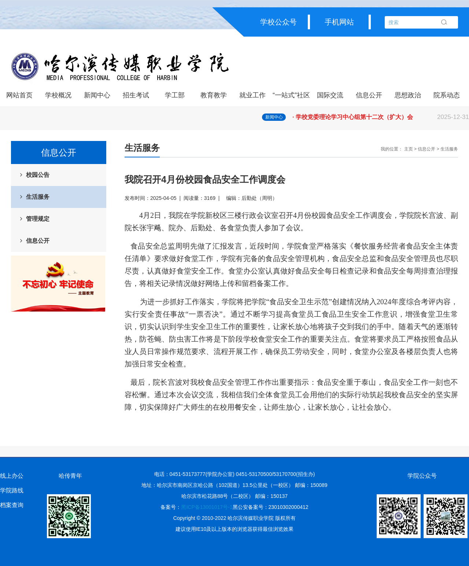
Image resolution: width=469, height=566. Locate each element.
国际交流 (330, 95)
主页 (408, 149)
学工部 (175, 95)
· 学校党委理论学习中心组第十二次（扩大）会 (380, 117)
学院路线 (11, 490)
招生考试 (136, 95)
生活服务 (37, 197)
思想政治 (408, 95)
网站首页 (19, 95)
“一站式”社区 (291, 95)
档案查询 (11, 505)
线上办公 (11, 476)
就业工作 (252, 95)
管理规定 (37, 219)
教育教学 (213, 95)
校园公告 (37, 175)
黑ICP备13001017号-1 (206, 507)
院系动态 (446, 95)
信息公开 (369, 95)
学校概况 (58, 95)
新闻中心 (97, 95)
